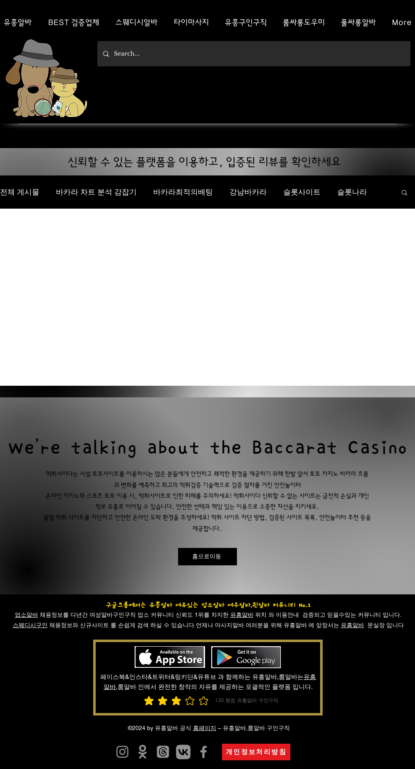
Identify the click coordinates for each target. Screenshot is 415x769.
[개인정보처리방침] (256, 752)
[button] (404, 193)
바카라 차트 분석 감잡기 (96, 191)
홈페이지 (204, 728)
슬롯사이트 (302, 191)
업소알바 (26, 614)
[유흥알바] (143, 752)
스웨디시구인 (30, 625)
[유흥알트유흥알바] (122, 752)
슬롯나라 (352, 191)
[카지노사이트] (183, 752)
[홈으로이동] (207, 556)
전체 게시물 (19, 191)
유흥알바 (241, 614)
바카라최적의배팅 (183, 191)
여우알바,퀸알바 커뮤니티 (261, 605)
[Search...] (253, 53)
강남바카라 (248, 191)
